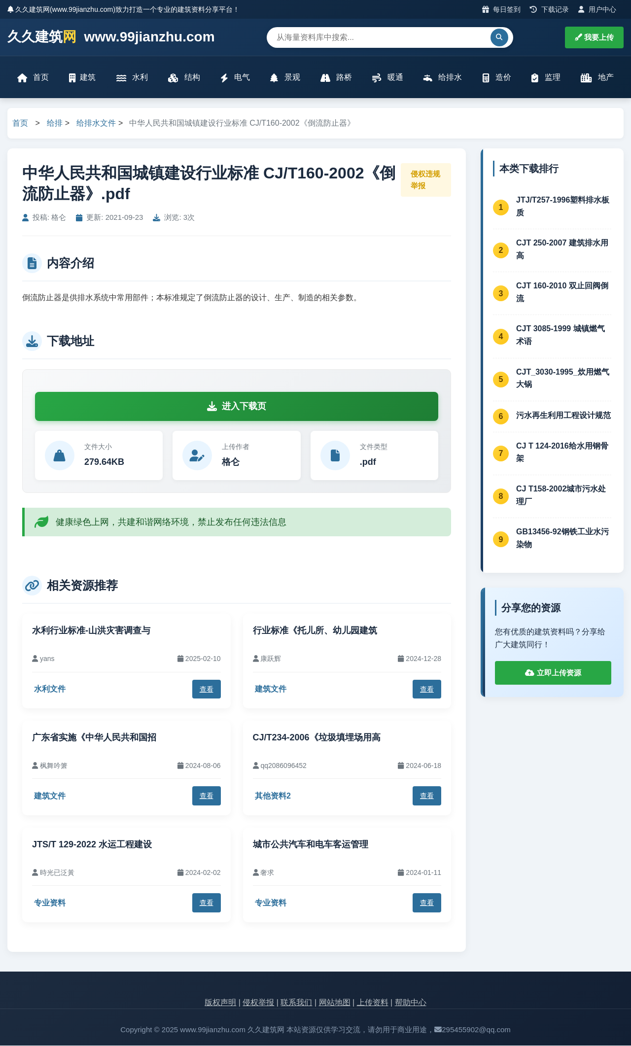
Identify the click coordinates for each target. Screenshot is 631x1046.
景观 (285, 77)
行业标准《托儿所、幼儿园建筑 (315, 631)
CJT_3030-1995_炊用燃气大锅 (562, 378)
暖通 (387, 77)
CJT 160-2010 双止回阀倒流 (562, 292)
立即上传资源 (553, 672)
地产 (596, 77)
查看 (206, 689)
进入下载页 (236, 406)
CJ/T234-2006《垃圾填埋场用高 (317, 738)
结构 (184, 77)
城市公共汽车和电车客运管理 (310, 844)
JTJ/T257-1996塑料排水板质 (562, 206)
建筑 (83, 77)
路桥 (336, 77)
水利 (132, 77)
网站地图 (335, 1002)
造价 (496, 77)
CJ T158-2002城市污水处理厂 (561, 495)
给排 (55, 123)
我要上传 (594, 37)
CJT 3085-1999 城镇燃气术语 (560, 335)
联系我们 (296, 1002)
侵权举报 (258, 1002)
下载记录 (549, 9)
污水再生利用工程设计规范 (563, 415)
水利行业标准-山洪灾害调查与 (91, 631)
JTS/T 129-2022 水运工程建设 (92, 844)
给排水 (442, 77)
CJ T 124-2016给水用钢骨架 (562, 452)
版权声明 (220, 1002)
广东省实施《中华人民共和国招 (94, 738)
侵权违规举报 (425, 180)
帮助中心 (410, 1002)
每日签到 (501, 9)
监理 (545, 77)
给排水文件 (96, 123)
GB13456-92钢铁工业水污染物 (562, 538)
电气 (235, 77)
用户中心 (597, 9)
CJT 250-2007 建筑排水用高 (562, 249)
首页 (33, 77)
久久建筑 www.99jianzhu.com (111, 37)
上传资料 (372, 1002)
